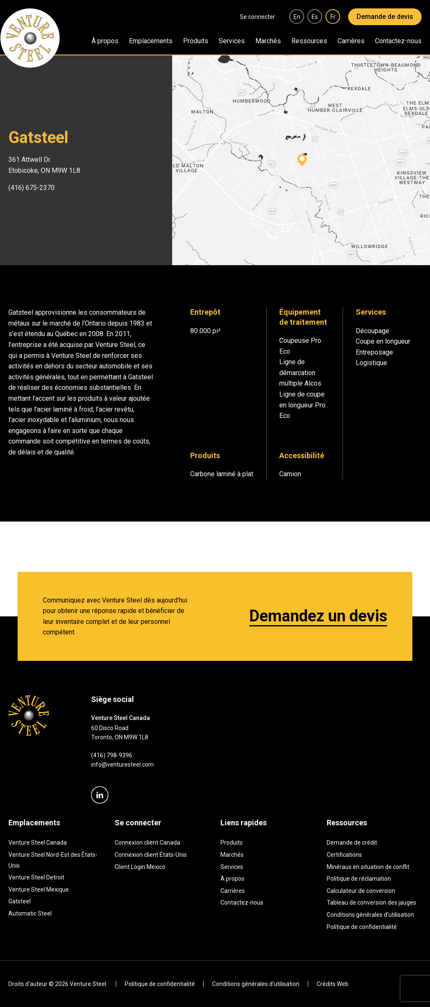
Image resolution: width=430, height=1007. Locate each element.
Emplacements (151, 41)
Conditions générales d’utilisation (370, 914)
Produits (195, 41)
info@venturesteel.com (122, 764)
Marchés (268, 41)
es (315, 16)
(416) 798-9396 (111, 755)
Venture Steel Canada (37, 842)
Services (232, 41)
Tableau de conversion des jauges (371, 902)
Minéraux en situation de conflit (368, 867)
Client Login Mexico (140, 867)
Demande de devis (385, 17)
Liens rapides (243, 822)
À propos (105, 41)
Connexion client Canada (147, 842)
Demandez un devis (318, 616)
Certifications (344, 854)
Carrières (351, 41)
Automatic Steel (30, 913)
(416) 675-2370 (31, 187)
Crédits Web (333, 984)
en (297, 16)
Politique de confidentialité (362, 927)
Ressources (309, 41)
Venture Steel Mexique (38, 889)
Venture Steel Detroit (36, 877)
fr (333, 16)
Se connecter (257, 16)
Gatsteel (19, 901)
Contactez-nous (398, 41)
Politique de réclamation (359, 878)
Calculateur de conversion (361, 890)
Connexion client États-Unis (151, 854)
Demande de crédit (352, 842)
